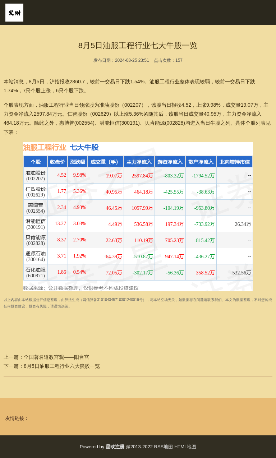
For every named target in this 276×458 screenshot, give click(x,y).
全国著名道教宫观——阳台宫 (56, 357)
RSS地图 (163, 446)
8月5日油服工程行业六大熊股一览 (62, 366)
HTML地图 (185, 446)
